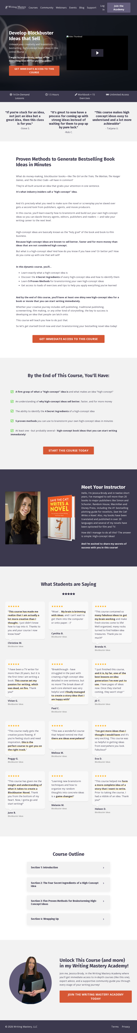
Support (91, 7)
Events (73, 7)
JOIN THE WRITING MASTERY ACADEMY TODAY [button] (96, 996)
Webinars (61, 7)
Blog (81, 7)
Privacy (126, 1026)
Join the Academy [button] (118, 7)
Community (46, 7)
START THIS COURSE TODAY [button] (68, 450)
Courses (33, 7)
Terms (115, 1026)
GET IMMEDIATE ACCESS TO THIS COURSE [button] (34, 70)
